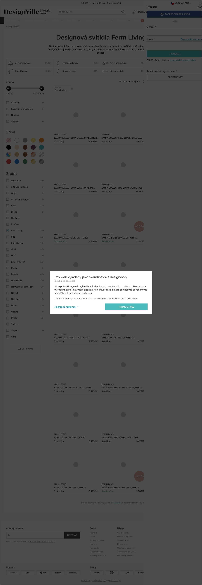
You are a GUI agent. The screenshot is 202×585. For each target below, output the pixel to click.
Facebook (176, 537)
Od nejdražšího (169, 81)
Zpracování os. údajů (126, 552)
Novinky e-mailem (15, 528)
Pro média (94, 548)
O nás (92, 537)
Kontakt (93, 533)
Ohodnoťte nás (96, 552)
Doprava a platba (125, 537)
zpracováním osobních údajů (42, 541)
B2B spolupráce (97, 540)
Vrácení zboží (123, 540)
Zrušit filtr (72, 88)
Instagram (176, 533)
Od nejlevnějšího (151, 81)
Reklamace (122, 544)
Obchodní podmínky (126, 548)
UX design (85, 580)
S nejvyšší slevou (187, 81)
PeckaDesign (115, 580)
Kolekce (147, 533)
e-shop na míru (99, 580)
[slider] (8, 88)
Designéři (148, 537)
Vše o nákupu (123, 533)
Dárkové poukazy (125, 555)
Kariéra (93, 544)
